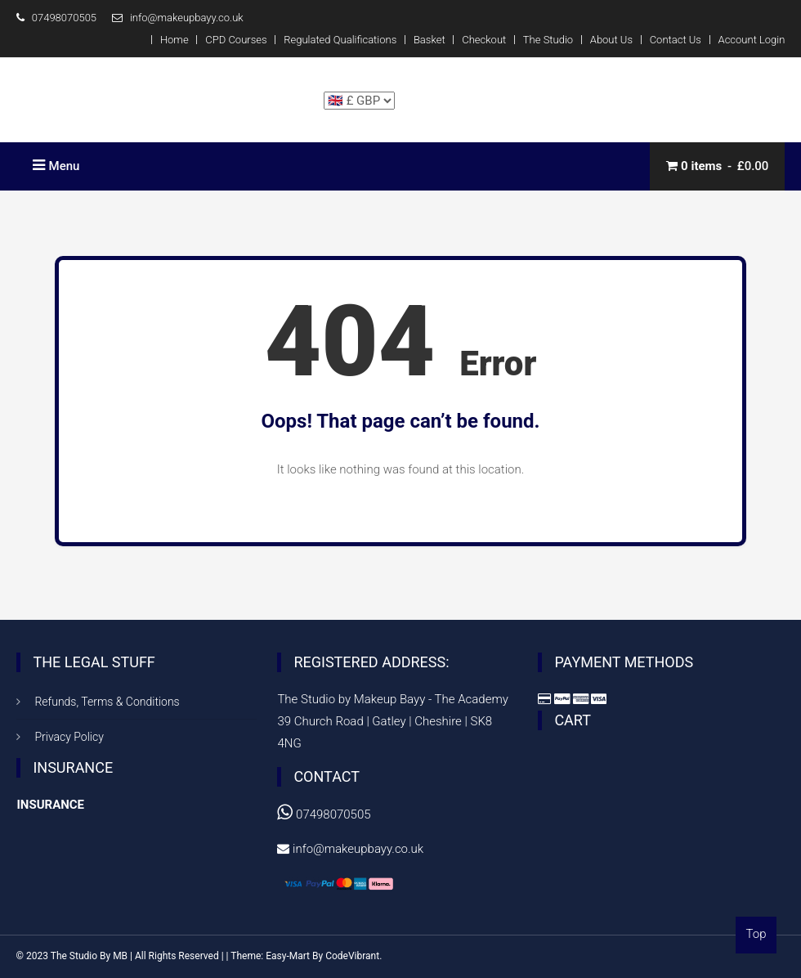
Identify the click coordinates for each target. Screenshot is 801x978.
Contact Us (675, 40)
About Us (611, 40)
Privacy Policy (68, 736)
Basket (429, 40)
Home (174, 40)
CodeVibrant (352, 956)
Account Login (751, 40)
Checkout (484, 40)
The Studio (548, 40)
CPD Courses (235, 40)
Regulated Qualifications (340, 40)
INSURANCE (50, 804)
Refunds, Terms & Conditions (106, 701)
